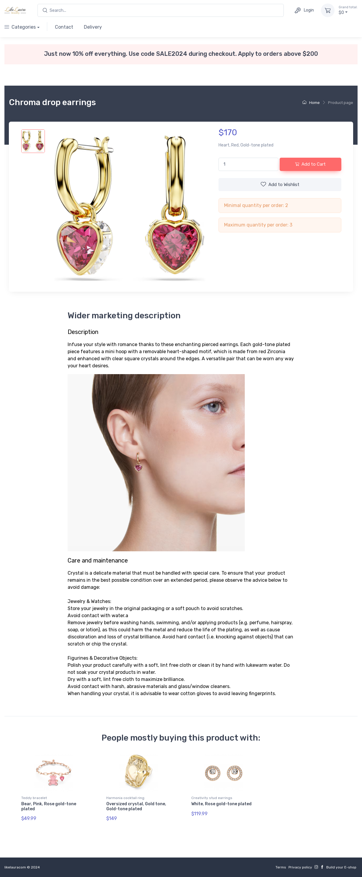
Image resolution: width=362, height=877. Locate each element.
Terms (280, 867)
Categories (20, 27)
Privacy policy (300, 867)
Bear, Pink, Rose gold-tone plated (48, 806)
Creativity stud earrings (211, 798)
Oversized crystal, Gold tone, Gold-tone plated (136, 806)
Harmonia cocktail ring (125, 798)
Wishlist (280, 184)
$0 (348, 10)
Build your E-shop (341, 867)
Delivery (93, 27)
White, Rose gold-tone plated (221, 803)
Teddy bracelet (34, 798)
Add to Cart (310, 164)
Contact (64, 27)
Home (311, 102)
